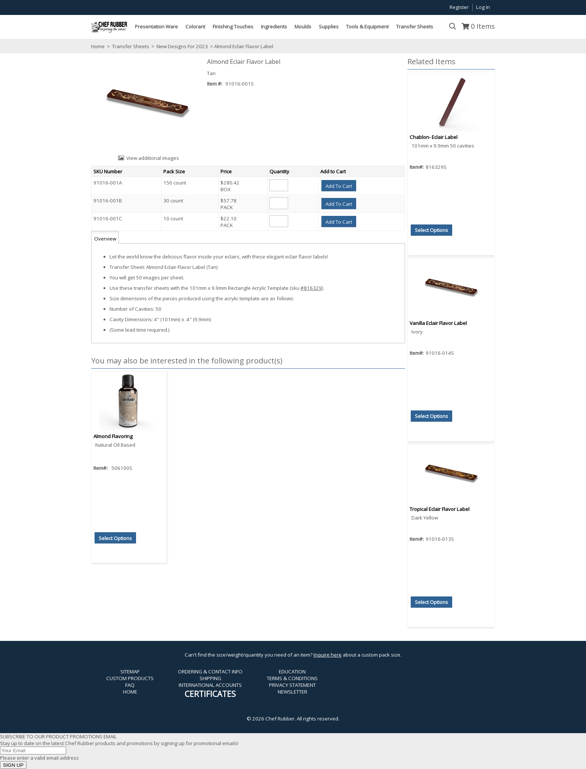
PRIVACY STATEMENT (292, 685)
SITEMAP (130, 671)
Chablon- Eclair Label (433, 137)
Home (98, 46)
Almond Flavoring (113, 436)
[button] (339, 185)
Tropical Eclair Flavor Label (439, 509)
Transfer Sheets (130, 46)
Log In (483, 7)
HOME (130, 691)
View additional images (152, 158)
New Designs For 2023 (182, 46)
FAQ (130, 685)
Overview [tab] (105, 238)
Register (459, 7)
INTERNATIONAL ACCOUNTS (210, 685)
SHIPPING (210, 678)
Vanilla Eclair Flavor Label (438, 323)
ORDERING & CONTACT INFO (210, 671)
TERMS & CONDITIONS (292, 678)
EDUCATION (292, 671)
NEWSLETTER (292, 691)
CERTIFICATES (210, 693)
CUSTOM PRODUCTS (130, 678)
